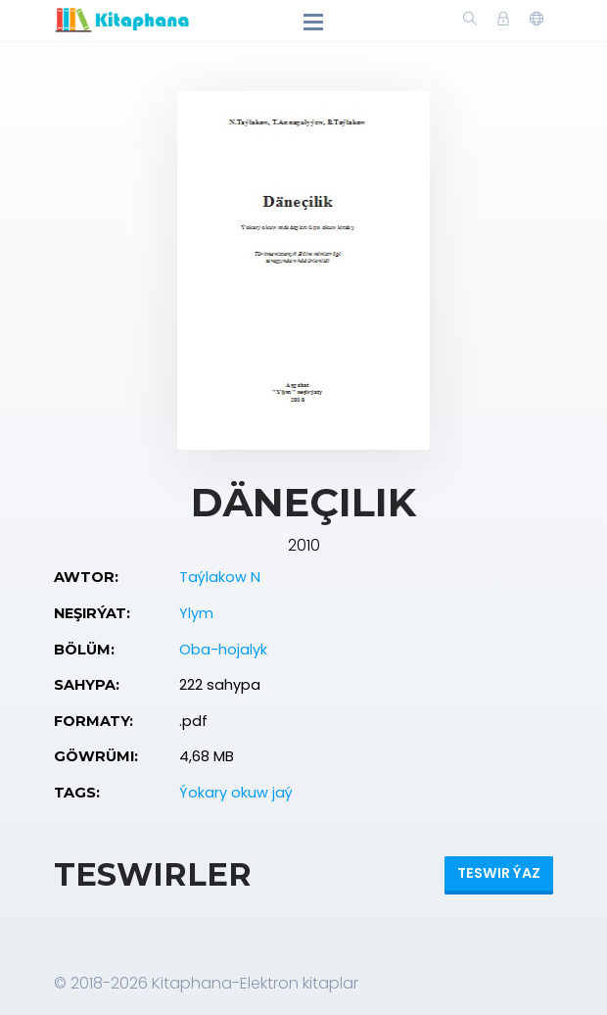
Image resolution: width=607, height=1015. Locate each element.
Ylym (196, 613)
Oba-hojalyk (223, 649)
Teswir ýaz (498, 873)
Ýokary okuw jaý (236, 792)
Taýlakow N (219, 577)
